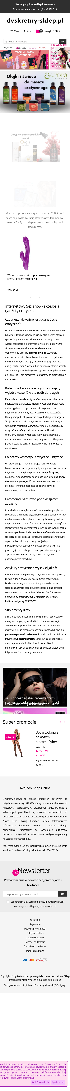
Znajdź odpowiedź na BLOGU (59, 55)
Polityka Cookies (35, 933)
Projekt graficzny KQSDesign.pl (50, 985)
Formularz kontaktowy (35, 946)
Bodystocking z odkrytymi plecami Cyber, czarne (47, 739)
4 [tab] (39, 297)
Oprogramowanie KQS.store (18, 985)
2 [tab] (30, 297)
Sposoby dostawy (35, 937)
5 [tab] (43, 297)
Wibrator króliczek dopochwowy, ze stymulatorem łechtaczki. (28, 277)
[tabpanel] (35, 264)
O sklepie (35, 919)
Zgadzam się (58, 1082)
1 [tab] (26, 297)
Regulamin (35, 924)
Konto (27, 31)
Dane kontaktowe (35, 950)
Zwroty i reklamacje (35, 942)
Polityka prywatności (35, 928)
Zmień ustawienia (40, 1082)
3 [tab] (35, 297)
